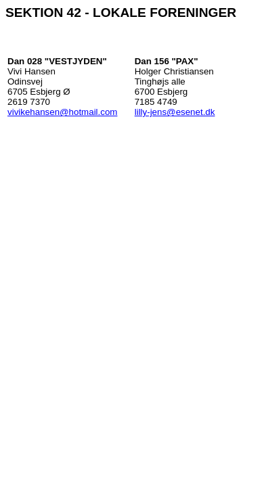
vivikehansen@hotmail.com (62, 112)
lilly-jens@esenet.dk (175, 112)
